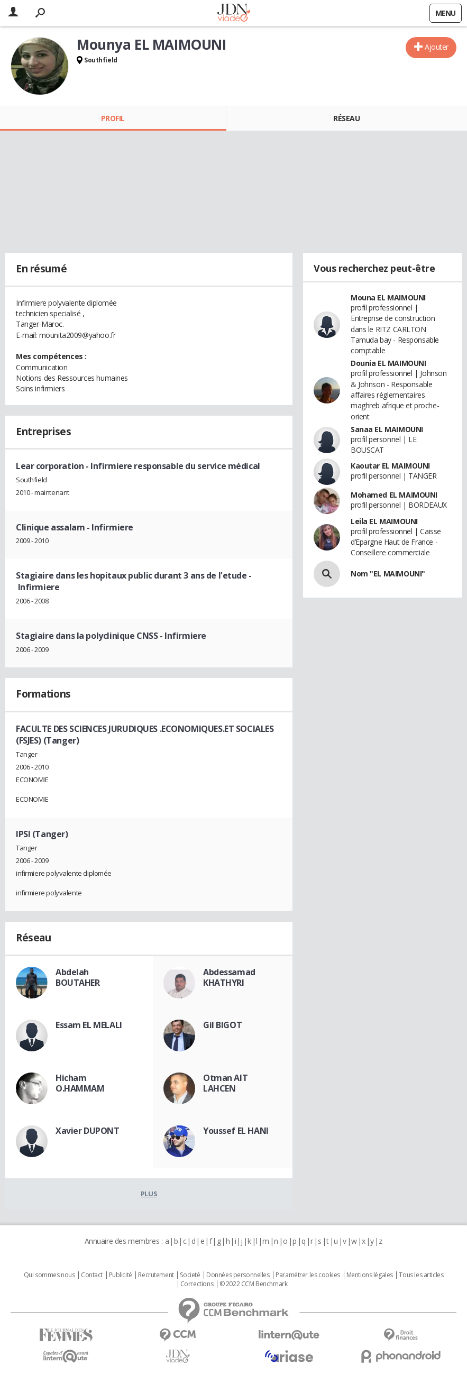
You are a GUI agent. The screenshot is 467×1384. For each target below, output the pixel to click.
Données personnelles (238, 1275)
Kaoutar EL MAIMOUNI (390, 466)
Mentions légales (369, 1275)
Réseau (346, 118)
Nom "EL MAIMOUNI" (388, 574)
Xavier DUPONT (88, 1130)
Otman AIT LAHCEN (225, 1083)
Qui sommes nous (49, 1275)
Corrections (196, 1284)
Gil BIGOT (222, 1025)
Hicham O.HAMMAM (80, 1083)
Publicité (120, 1275)
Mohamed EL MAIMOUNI (394, 495)
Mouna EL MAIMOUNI (388, 297)
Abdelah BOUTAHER (78, 977)
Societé (190, 1275)
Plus (149, 1193)
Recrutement (155, 1275)
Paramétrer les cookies (308, 1275)
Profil (113, 118)
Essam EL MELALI (89, 1025)
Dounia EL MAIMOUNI (388, 363)
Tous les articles (421, 1275)
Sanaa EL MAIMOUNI (387, 429)
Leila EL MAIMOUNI (384, 521)
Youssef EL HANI (236, 1130)
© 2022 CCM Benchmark (253, 1284)
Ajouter (436, 47)
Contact (92, 1275)
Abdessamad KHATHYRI (229, 977)
